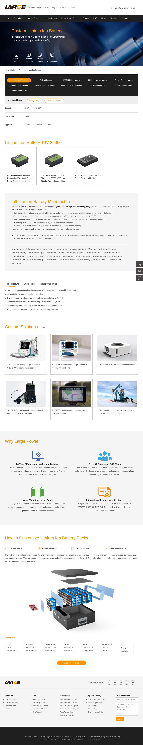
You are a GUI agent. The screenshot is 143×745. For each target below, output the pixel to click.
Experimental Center (40, 709)
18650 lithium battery (19, 253)
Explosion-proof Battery (97, 85)
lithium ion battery (18, 249)
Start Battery (92, 709)
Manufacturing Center (40, 706)
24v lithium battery (99, 260)
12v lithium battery (83, 260)
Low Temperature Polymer (69, 709)
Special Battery (33, 18)
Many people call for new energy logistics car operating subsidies (32, 310)
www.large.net (81, 739)
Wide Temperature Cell (68, 712)
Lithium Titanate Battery (124, 85)
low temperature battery (55, 253)
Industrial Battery (50, 18)
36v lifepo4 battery (84, 256)
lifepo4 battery (93, 249)
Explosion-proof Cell (67, 715)
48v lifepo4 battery (99, 256)
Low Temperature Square (69, 706)
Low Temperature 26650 (68, 703)
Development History (12, 703)
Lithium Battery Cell (19, 90)
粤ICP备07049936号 (94, 739)
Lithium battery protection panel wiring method (25, 294)
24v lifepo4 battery (69, 256)
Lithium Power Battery (70, 18)
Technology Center (39, 703)
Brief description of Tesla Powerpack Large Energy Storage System (33, 302)
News (103, 18)
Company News (10, 706)
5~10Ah (39, 108)
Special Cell (18, 18)
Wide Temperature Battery (71, 85)
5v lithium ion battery (68, 260)
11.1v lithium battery (34, 260)
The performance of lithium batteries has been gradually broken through (35, 298)
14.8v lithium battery (51, 260)
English (134, 8)
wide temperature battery (74, 253)
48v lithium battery (18, 263)
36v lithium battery (114, 260)
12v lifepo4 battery (53, 256)
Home (7, 18)
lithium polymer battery (109, 249)
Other (27, 116)
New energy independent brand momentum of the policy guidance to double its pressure (41, 290)
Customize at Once (71, 663)
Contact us (126, 18)
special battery (48, 249)
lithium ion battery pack (37, 253)
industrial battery (62, 249)
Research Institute (39, 699)
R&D (95, 18)
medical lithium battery (36, 256)
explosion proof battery (112, 253)
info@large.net (121, 8)
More (43, 327)
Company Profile (10, 699)
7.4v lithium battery (18, 260)
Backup (39, 125)
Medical (28, 125)
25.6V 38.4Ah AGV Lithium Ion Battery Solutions (116, 365)
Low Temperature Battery (45, 85)
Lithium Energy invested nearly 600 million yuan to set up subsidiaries (34, 306)
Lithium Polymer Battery (97, 80)
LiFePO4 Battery (45, 80)
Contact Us (9, 709)
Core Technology (38, 712)
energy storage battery (78, 249)
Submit (119, 719)
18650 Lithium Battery (71, 80)
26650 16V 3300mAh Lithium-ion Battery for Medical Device (88, 176)
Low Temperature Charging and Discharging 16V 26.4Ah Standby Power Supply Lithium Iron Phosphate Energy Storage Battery (20, 178)
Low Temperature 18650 (68, 699)
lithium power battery (33, 249)
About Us (113, 18)
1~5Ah (27, 108)
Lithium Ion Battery (33, 70)
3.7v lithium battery (115, 256)
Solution (86, 18)
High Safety (92, 706)
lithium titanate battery (93, 253)
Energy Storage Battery (124, 80)
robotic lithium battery (19, 256)
